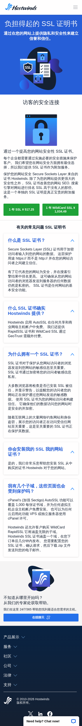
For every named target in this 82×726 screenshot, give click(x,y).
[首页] (21, 7)
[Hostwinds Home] (7, 701)
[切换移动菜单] (75, 7)
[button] (51, 719)
